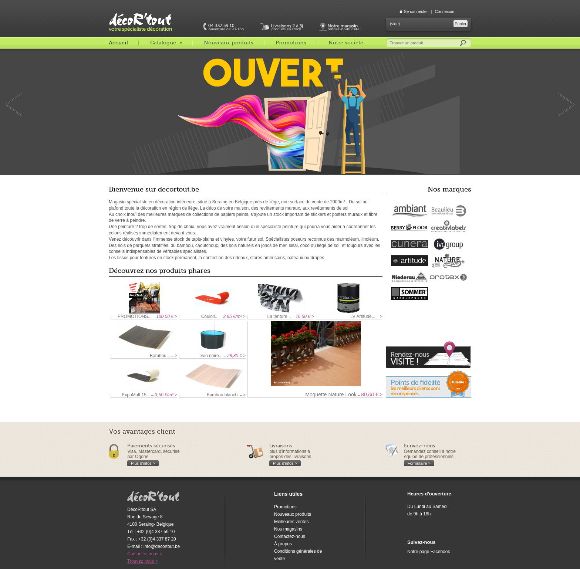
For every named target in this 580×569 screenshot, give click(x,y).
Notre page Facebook (428, 551)
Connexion (445, 11)
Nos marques (449, 189)
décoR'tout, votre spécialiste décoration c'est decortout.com (141, 16)
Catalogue (163, 42)
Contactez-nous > (144, 553)
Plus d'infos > (143, 463)
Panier (460, 23)
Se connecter (416, 11)
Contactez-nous (289, 536)
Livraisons (280, 446)
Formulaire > (419, 463)
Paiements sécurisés (151, 446)
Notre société (345, 42)
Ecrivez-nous (419, 446)
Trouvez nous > (142, 561)
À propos (283, 543)
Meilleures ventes (291, 521)
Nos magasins (288, 529)
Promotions (291, 42)
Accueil (118, 42)
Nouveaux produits (228, 42)
